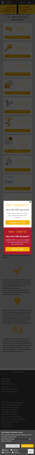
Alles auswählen (27, 446)
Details (30, 451)
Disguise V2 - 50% (17, 222)
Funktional (14, 450)
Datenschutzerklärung (21, 439)
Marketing (15, 452)
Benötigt (5, 450)
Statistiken (6, 452)
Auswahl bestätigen (12, 446)
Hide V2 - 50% (18, 249)
